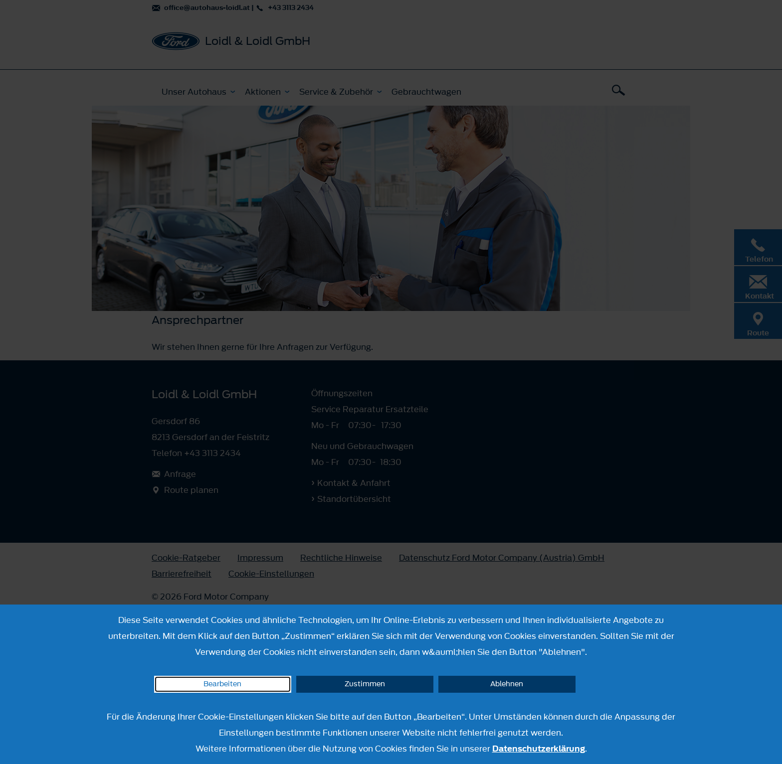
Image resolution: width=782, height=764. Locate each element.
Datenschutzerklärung (538, 749)
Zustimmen (365, 684)
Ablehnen (506, 684)
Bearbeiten (222, 684)
